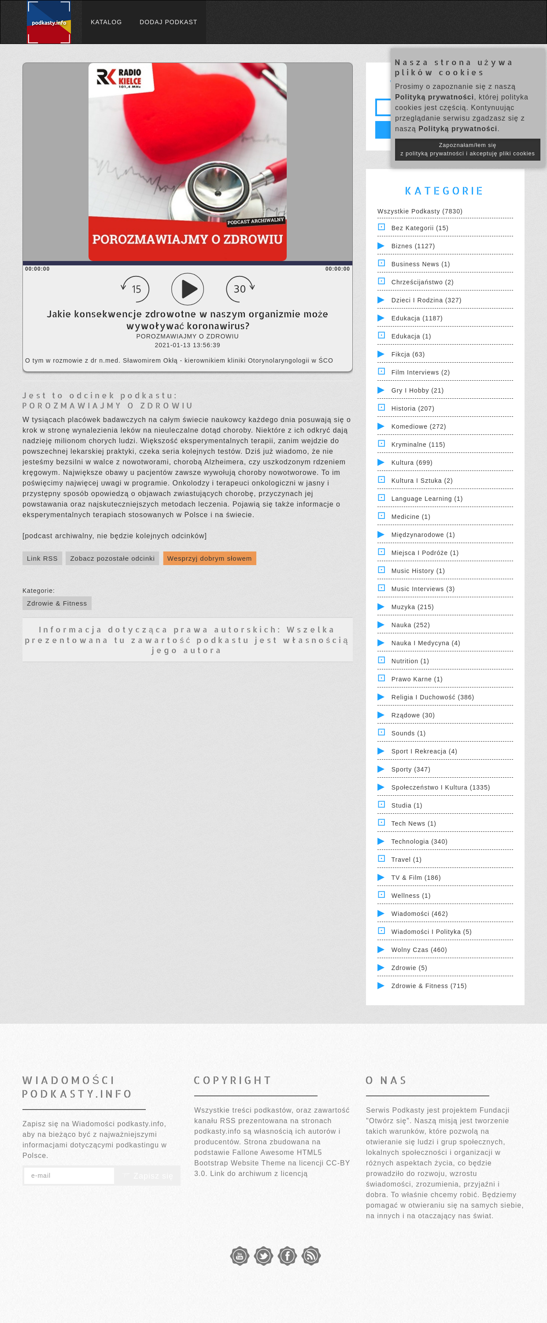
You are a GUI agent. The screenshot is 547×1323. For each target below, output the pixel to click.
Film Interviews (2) (421, 372)
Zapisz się (148, 1176)
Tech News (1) (414, 823)
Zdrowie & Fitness (57, 603)
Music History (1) (418, 570)
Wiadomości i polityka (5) (432, 931)
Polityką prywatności (434, 97)
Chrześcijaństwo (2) (423, 282)
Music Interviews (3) (423, 588)
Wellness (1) (411, 895)
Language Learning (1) (427, 498)
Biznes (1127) (413, 246)
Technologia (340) (420, 841)
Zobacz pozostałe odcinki (112, 558)
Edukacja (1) (412, 336)
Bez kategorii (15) (420, 228)
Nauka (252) (411, 624)
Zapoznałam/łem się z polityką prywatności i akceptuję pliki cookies (467, 149)
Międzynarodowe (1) (423, 534)
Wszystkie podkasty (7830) (420, 211)
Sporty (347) (411, 769)
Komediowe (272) (419, 426)
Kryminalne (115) (419, 444)
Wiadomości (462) (420, 913)
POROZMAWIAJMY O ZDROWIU (108, 405)
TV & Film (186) (416, 877)
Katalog (106, 22)
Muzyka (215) (413, 606)
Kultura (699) (412, 462)
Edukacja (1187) (417, 318)
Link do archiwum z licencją (259, 1173)
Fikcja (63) (408, 354)
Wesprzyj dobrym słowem (209, 558)
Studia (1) (407, 805)
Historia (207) (413, 408)
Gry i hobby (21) (418, 390)
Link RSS (42, 558)
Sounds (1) (409, 733)
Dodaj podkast (168, 22)
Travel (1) (407, 859)
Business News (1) (421, 264)
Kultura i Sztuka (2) (422, 480)
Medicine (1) (411, 516)
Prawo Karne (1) (417, 679)
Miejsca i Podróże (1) (425, 552)
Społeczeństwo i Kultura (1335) (441, 787)
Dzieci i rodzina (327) (427, 300)
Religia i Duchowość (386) (433, 697)
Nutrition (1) (410, 661)
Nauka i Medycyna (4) (426, 643)
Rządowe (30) (413, 715)
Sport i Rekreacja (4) (425, 751)
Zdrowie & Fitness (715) (429, 985)
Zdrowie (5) (410, 967)
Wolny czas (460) (419, 949)
